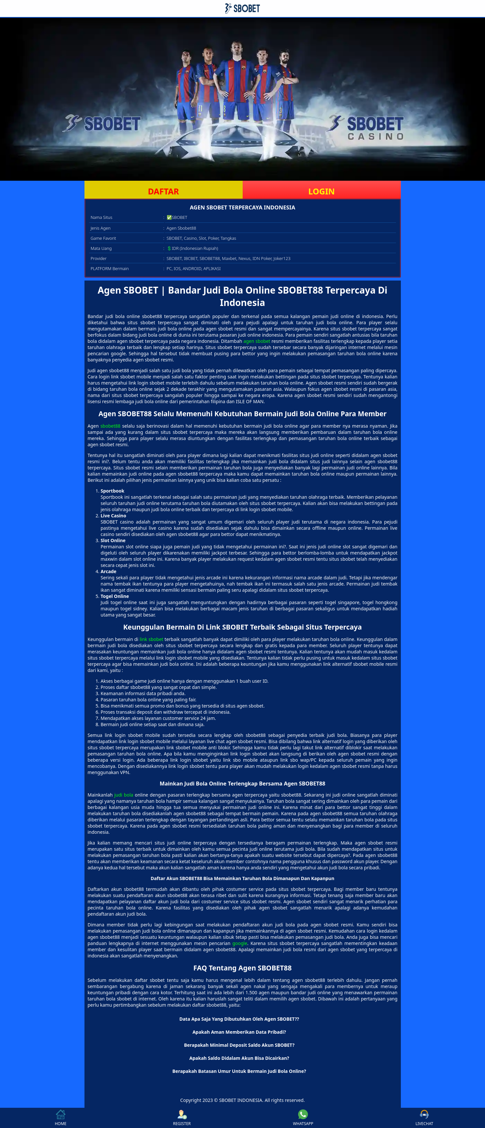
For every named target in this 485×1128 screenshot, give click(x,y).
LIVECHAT (424, 1117)
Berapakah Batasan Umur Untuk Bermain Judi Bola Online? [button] (239, 1071)
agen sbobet (256, 341)
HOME (61, 1117)
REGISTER (181, 1117)
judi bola (123, 795)
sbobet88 (110, 426)
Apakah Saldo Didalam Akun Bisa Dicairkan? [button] (239, 1058)
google (239, 943)
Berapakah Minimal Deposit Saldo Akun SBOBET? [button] (239, 1045)
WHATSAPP (303, 1117)
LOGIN (321, 191)
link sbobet (151, 639)
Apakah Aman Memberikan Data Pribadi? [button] (239, 1032)
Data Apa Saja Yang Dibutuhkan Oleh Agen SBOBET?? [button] (239, 1019)
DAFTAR (163, 191)
